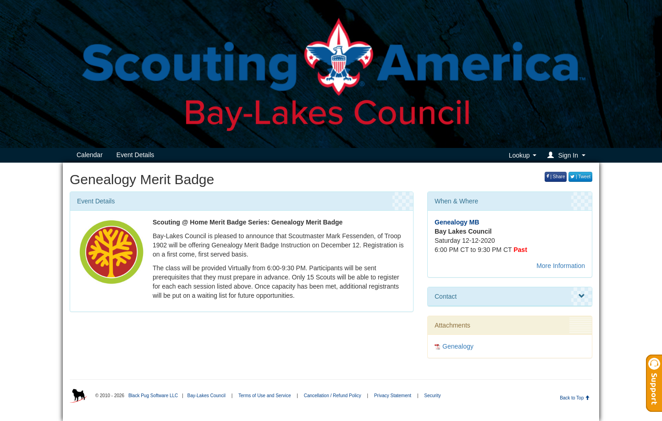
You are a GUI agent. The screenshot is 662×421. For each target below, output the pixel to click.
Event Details (135, 155)
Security (432, 395)
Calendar (90, 155)
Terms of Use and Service (264, 395)
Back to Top (575, 397)
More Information (560, 265)
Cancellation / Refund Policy (332, 395)
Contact (510, 296)
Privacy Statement (392, 395)
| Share (555, 176)
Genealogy (458, 346)
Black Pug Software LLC (153, 395)
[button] (567, 155)
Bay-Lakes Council (206, 395)
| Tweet (580, 176)
